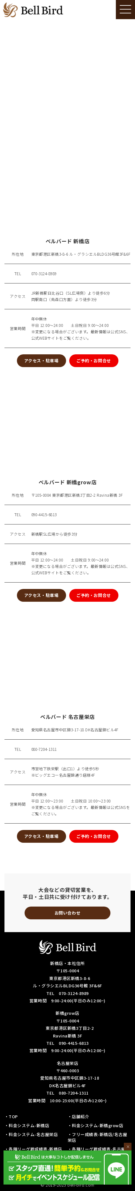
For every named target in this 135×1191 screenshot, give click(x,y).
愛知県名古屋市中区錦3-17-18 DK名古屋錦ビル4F (74, 729)
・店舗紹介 (78, 1116)
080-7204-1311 (44, 749)
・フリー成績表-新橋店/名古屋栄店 (97, 1137)
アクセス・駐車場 (41, 361)
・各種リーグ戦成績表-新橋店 (33, 1149)
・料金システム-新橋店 (26, 1125)
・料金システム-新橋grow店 (96, 1125)
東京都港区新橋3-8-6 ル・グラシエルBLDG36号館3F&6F (81, 254)
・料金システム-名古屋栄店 (31, 1134)
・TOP (11, 1116)
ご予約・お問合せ (93, 361)
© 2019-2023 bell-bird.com (67, 1185)
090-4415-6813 (44, 514)
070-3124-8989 (44, 273)
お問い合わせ (67, 913)
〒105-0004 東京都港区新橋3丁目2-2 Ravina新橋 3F (77, 495)
